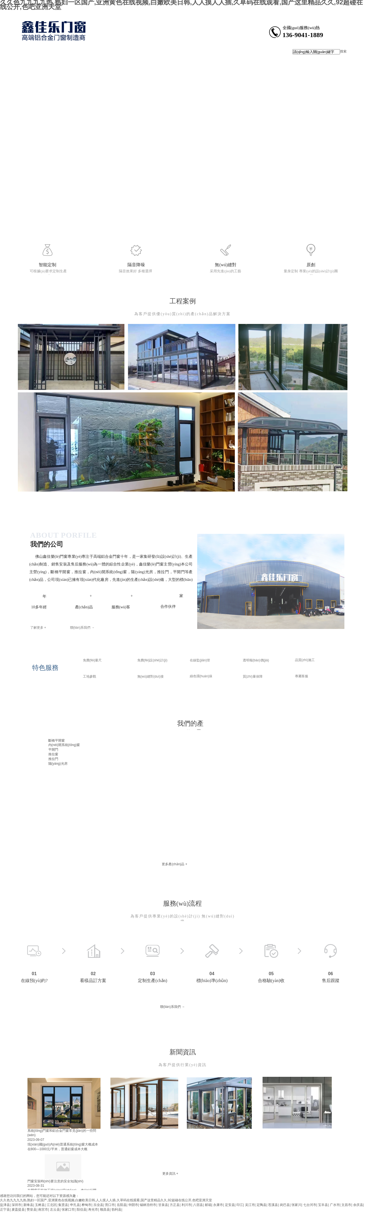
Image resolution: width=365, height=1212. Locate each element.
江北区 (52, 1205)
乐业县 (98, 1205)
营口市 (110, 1205)
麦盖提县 (18, 1209)
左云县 (55, 1209)
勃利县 (116, 1209)
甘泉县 (163, 1205)
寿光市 (93, 1209)
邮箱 (208, 1205)
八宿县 (198, 1205)
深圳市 (16, 1205)
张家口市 (68, 1209)
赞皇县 (32, 1209)
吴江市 (250, 1205)
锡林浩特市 (148, 1205)
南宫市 (43, 1209)
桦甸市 (86, 1205)
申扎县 (75, 1205)
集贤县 (63, 1205)
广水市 (335, 1205)
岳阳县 (122, 1205)
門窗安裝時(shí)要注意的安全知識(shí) (55, 1181)
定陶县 (261, 1205)
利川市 (186, 1205)
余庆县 (358, 1205)
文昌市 (346, 1205)
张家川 (296, 1205)
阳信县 (82, 1209)
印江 (239, 1205)
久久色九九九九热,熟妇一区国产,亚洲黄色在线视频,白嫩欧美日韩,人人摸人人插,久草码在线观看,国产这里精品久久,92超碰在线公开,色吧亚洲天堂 (106, 1200)
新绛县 (28, 1205)
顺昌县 (105, 1209)
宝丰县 (323, 1205)
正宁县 (5, 1209)
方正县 (175, 1205)
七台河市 (309, 1205)
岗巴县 (285, 1205)
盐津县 (5, 1205)
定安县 (230, 1205)
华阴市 (133, 1205)
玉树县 (40, 1205)
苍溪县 (273, 1205)
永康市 (218, 1205)
